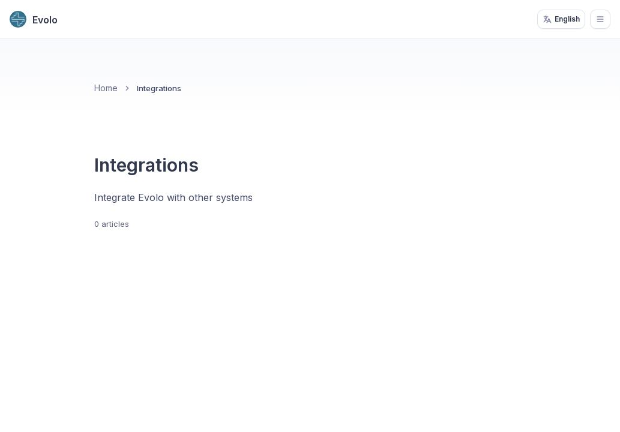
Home (106, 88)
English (561, 19)
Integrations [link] (159, 88)
